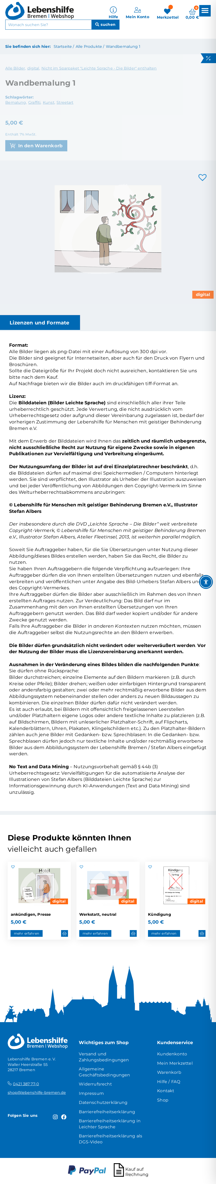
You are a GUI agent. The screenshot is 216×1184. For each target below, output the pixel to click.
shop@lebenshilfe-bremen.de (37, 1092)
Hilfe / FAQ (168, 1081)
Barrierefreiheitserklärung (107, 1111)
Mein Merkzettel (175, 1063)
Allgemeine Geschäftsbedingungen (104, 1071)
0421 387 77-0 (26, 1084)
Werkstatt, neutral (97, 914)
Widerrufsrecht (95, 1083)
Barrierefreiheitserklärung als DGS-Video (110, 1138)
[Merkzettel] (168, 12)
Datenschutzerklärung (103, 1102)
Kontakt (165, 1090)
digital (203, 294)
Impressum (91, 1093)
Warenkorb (169, 1072)
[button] (205, 9)
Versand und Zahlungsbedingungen (104, 1056)
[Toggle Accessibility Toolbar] (205, 582)
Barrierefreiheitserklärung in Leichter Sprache (110, 1123)
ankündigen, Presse (31, 914)
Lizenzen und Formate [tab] (39, 323)
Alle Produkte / (90, 46)
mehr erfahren (26, 933)
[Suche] (105, 23)
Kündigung (159, 914)
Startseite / (64, 46)
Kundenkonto (172, 1053)
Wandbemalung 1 (123, 46)
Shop (162, 1099)
